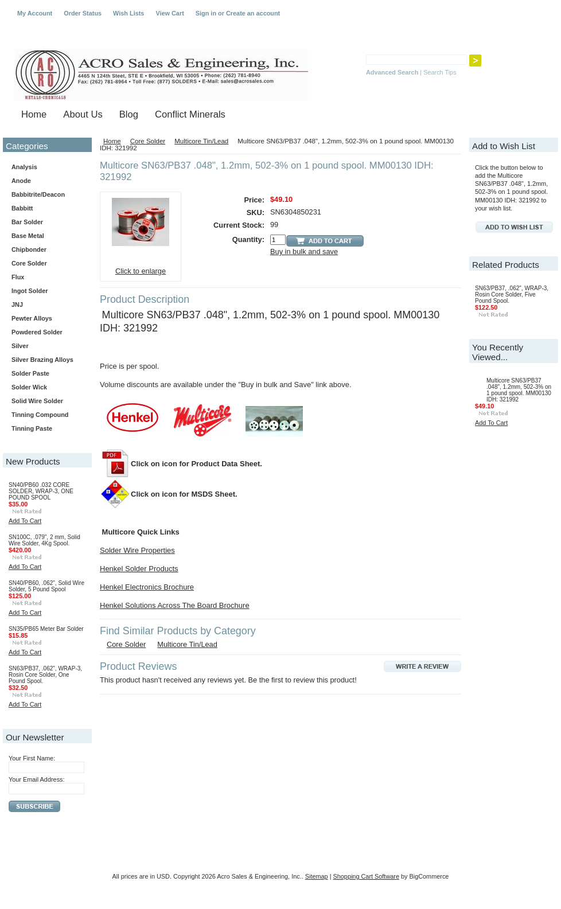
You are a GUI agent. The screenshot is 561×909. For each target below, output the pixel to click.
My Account (34, 13)
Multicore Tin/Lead (201, 141)
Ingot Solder (29, 290)
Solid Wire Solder (45, 401)
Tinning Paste (31, 428)
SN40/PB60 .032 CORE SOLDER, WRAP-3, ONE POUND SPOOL (41, 491)
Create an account (253, 13)
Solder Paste (45, 374)
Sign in (206, 13)
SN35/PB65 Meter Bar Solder (46, 629)
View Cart (169, 13)
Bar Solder (45, 223)
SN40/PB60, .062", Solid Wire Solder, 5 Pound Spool (46, 586)
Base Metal (27, 235)
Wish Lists (128, 13)
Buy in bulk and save (304, 251)
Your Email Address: (37, 779)
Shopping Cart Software (366, 876)
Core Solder (45, 264)
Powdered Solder (37, 332)
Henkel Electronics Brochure (147, 587)
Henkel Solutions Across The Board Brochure (175, 605)
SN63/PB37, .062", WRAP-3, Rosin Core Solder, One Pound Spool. (45, 674)
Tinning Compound (39, 414)
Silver (20, 345)
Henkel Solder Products (139, 568)
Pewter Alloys (45, 319)
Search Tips (439, 72)
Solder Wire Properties (137, 550)
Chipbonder (28, 249)
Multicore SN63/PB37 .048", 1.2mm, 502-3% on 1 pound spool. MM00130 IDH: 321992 (518, 390)
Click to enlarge (140, 271)
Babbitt (45, 209)
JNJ (17, 304)
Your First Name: (32, 758)
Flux (45, 278)
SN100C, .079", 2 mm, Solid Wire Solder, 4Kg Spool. (44, 540)
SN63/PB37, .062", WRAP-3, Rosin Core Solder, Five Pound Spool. (511, 294)
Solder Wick (29, 387)
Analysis (24, 166)
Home (112, 141)
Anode (21, 180)
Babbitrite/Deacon (38, 194)
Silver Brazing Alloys (42, 359)
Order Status (83, 13)
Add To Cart (25, 520)
